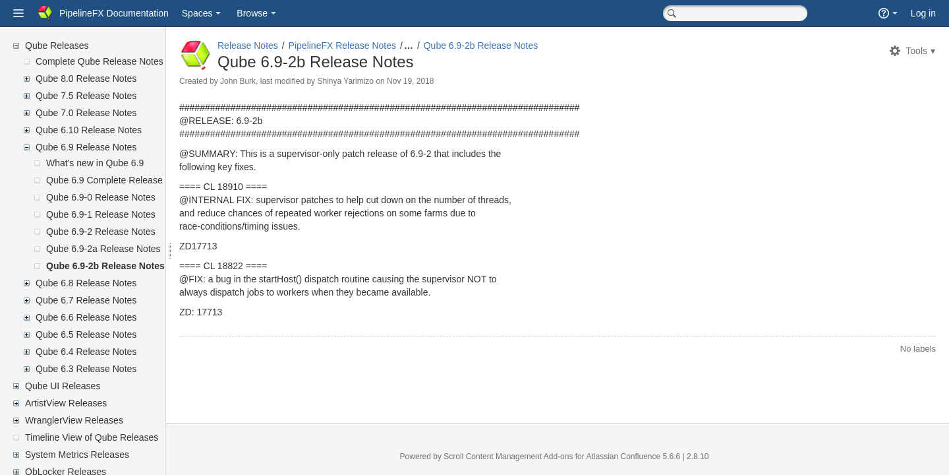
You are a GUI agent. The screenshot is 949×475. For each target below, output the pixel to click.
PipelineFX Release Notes (374, 45)
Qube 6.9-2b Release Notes (105, 266)
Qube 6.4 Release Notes (86, 351)
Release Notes (279, 45)
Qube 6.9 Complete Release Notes (117, 180)
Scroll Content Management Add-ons (524, 456)
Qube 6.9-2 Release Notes (101, 231)
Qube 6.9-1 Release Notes (101, 214)
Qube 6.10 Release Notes (89, 130)
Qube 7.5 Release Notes (86, 95)
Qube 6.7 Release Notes (86, 300)
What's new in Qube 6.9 (95, 163)
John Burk (269, 81)
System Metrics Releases (77, 454)
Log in (923, 13)
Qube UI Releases (62, 386)
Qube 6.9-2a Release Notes (103, 248)
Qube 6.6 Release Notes (86, 317)
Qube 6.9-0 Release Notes (101, 197)
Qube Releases (57, 45)
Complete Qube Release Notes (99, 61)
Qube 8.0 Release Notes (86, 78)
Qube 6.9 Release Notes (86, 147)
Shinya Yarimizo (377, 81)
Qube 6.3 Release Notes (86, 369)
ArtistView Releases (66, 403)
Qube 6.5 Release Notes (86, 334)
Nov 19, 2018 (441, 81)
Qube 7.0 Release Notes (86, 113)
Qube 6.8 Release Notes (86, 283)
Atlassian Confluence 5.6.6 (650, 456)
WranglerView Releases (74, 420)
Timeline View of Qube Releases (91, 437)
